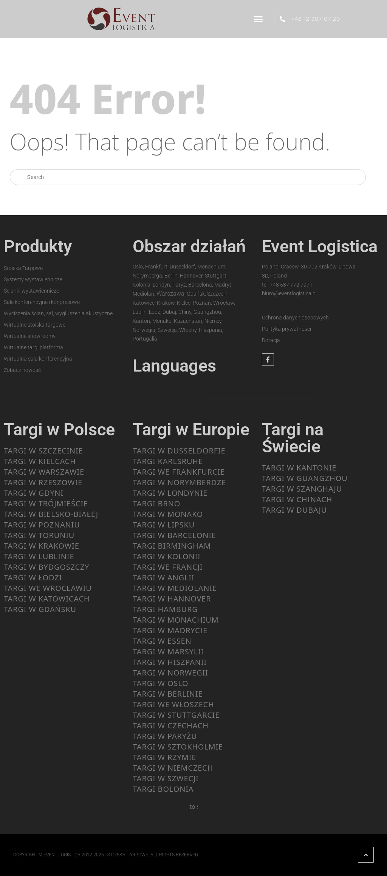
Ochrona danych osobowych (295, 318)
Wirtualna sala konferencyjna (38, 359)
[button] (258, 19)
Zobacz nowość (22, 370)
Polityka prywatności (286, 329)
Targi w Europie (191, 429)
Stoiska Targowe (23, 268)
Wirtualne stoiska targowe (34, 325)
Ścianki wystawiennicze (31, 291)
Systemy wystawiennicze (33, 279)
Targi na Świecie (293, 438)
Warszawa (170, 293)
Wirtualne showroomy (30, 336)
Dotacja (271, 340)
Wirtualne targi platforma (33, 347)
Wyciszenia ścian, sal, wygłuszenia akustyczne (58, 313)
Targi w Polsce (59, 429)
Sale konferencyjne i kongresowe (42, 302)
